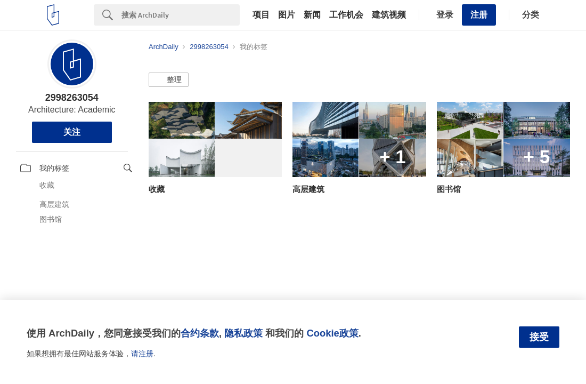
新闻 (312, 15)
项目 (261, 15)
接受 (539, 337)
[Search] (180, 15)
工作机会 (346, 15)
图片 (286, 15)
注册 (478, 14)
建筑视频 (389, 15)
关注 (71, 132)
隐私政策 (243, 333)
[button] (169, 80)
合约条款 (200, 333)
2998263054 (72, 97)
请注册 (142, 353)
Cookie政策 (332, 333)
